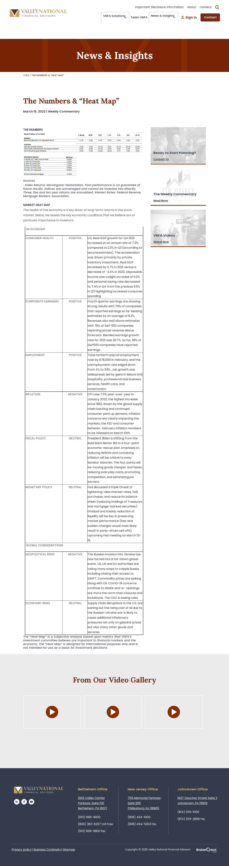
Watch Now (161, 242)
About (191, 7)
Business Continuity (47, 849)
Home (26, 75)
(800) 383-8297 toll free (95, 824)
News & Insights (159, 17)
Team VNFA (134, 17)
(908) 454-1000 (139, 817)
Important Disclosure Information (159, 7)
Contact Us (161, 159)
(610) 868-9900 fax (91, 831)
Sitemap (69, 849)
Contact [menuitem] (210, 17)
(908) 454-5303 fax (142, 824)
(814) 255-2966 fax (191, 819)
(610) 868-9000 (89, 817)
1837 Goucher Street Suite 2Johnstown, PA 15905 (197, 800)
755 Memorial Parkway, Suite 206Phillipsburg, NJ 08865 (144, 803)
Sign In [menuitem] (189, 17)
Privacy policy (22, 849)
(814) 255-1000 (188, 812)
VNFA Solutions (107, 17)
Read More (160, 200)
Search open (217, 7)
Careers (206, 7)
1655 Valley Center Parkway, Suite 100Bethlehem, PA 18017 (92, 803)
